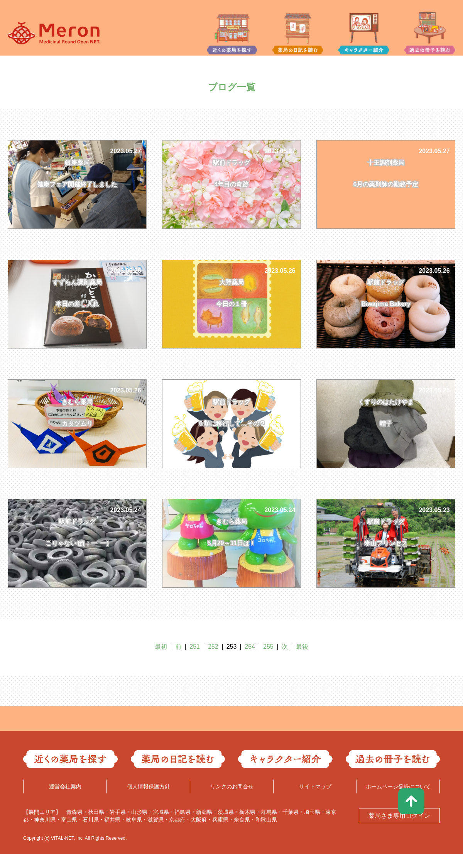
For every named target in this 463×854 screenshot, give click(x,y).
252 (213, 646)
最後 (302, 646)
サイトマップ (315, 786)
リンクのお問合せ (231, 786)
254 (250, 646)
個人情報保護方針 (148, 786)
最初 (161, 646)
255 (268, 646)
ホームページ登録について (398, 786)
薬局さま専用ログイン (399, 815)
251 (194, 646)
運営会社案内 (65, 786)
